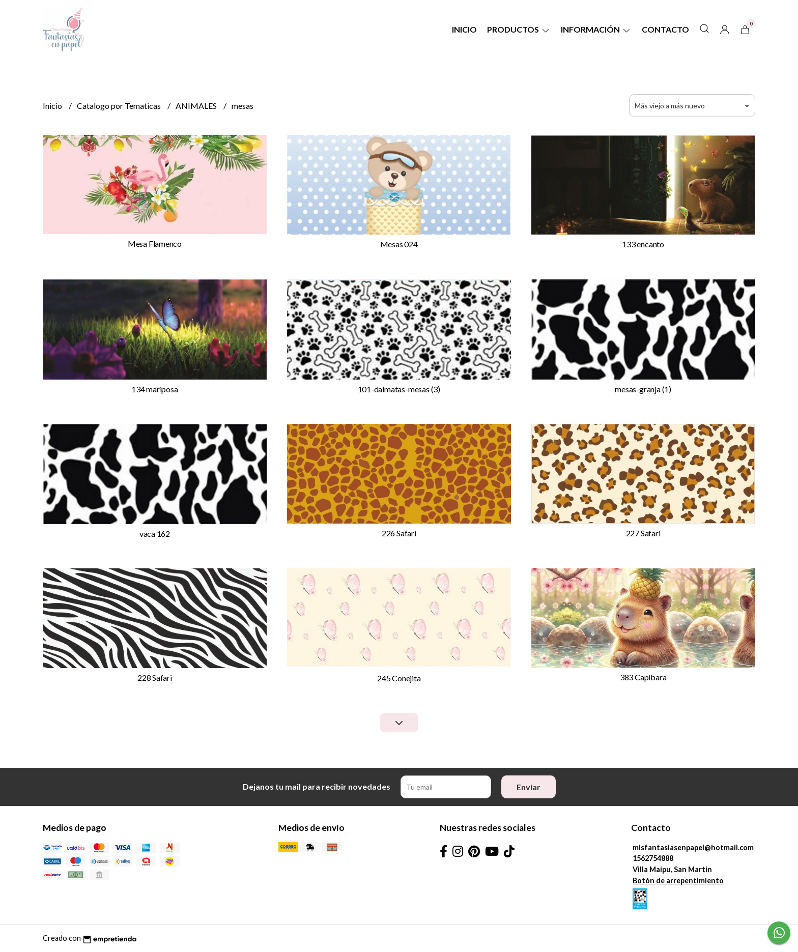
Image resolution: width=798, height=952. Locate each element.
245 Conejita (398, 678)
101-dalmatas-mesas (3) (399, 389)
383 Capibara (643, 677)
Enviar (528, 787)
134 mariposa (154, 389)
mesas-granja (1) (643, 389)
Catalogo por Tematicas (119, 105)
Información (596, 29)
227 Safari (643, 533)
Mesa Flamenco (155, 243)
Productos (519, 29)
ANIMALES (197, 105)
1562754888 (653, 858)
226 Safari (399, 533)
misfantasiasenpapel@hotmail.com (693, 847)
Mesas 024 (399, 244)
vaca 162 (154, 533)
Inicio (464, 29)
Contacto (665, 29)
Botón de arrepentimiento (678, 880)
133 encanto (643, 244)
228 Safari (154, 677)
